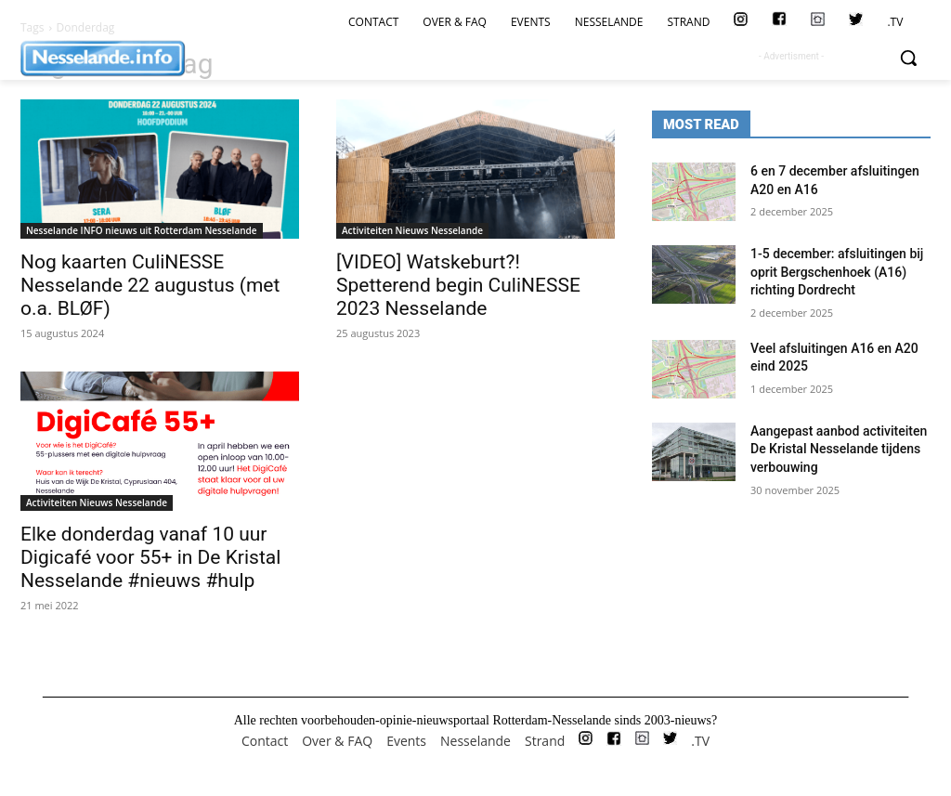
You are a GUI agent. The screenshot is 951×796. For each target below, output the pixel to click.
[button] (908, 57)
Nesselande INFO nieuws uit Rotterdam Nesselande (141, 230)
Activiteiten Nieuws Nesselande (412, 230)
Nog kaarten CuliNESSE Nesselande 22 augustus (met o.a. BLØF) (150, 285)
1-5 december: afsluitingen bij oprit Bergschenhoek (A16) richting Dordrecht (836, 271)
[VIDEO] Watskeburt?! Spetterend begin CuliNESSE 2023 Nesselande (458, 285)
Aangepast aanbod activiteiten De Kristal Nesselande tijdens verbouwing (838, 449)
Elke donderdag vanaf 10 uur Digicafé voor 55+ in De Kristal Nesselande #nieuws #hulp (150, 557)
